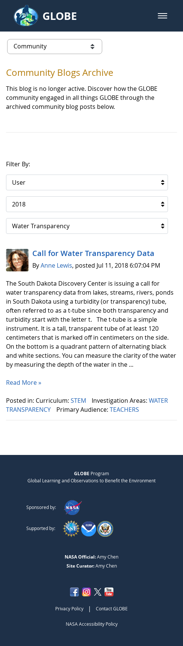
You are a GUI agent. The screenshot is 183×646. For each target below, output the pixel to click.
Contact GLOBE (112, 608)
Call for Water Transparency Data (93, 253)
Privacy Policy (69, 608)
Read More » (23, 382)
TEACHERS (125, 409)
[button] (162, 16)
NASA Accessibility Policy (92, 624)
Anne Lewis (56, 265)
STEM (79, 400)
